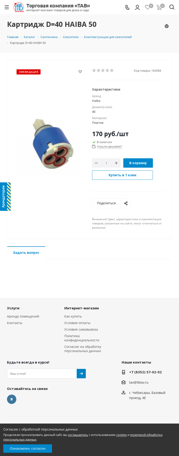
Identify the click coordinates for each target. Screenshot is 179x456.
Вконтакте (11, 399)
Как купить (73, 316)
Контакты (14, 323)
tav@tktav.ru (138, 382)
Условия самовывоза (81, 329)
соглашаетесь (78, 435)
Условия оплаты (77, 323)
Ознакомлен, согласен (27, 448)
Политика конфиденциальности (81, 338)
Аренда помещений (23, 316)
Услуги (13, 308)
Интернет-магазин (81, 308)
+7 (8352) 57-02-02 (145, 372)
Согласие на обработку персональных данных (82, 348)
